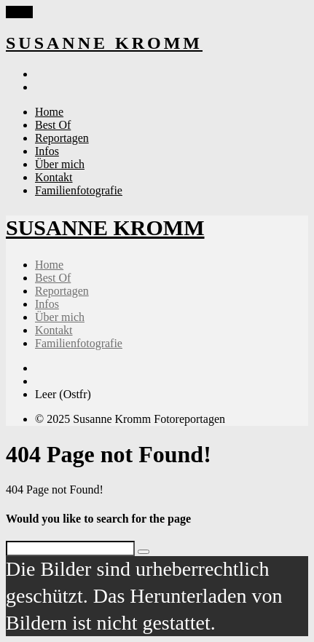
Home (49, 112)
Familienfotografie (78, 190)
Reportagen (62, 138)
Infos (47, 151)
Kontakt (54, 177)
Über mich (60, 164)
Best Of (53, 125)
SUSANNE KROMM (104, 42)
